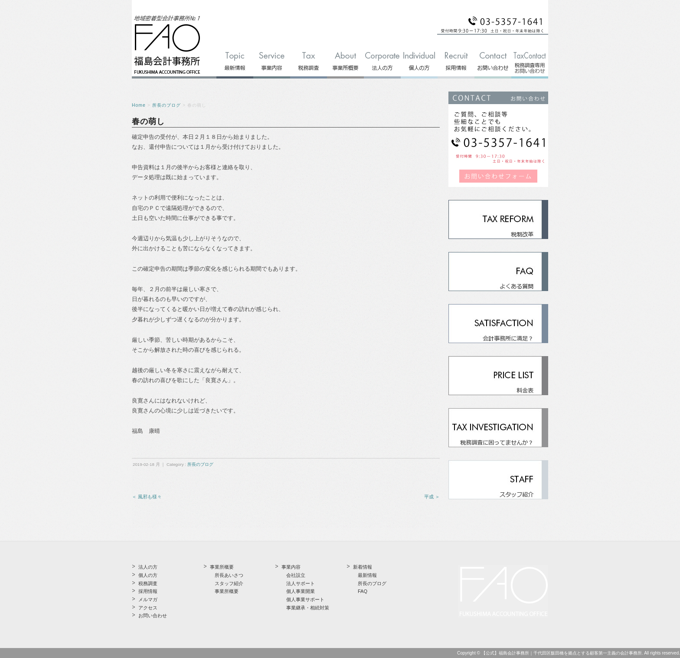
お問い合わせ (152, 615)
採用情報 (147, 591)
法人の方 (147, 567)
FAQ (362, 591)
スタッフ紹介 (229, 583)
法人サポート (300, 583)
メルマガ (147, 599)
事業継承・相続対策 (307, 607)
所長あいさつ (229, 575)
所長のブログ (166, 105)
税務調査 (147, 583)
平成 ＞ (432, 496)
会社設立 (295, 575)
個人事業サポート (305, 599)
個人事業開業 (300, 591)
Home (139, 105)
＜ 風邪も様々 (147, 496)
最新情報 (367, 575)
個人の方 (147, 575)
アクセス (147, 607)
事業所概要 (227, 591)
